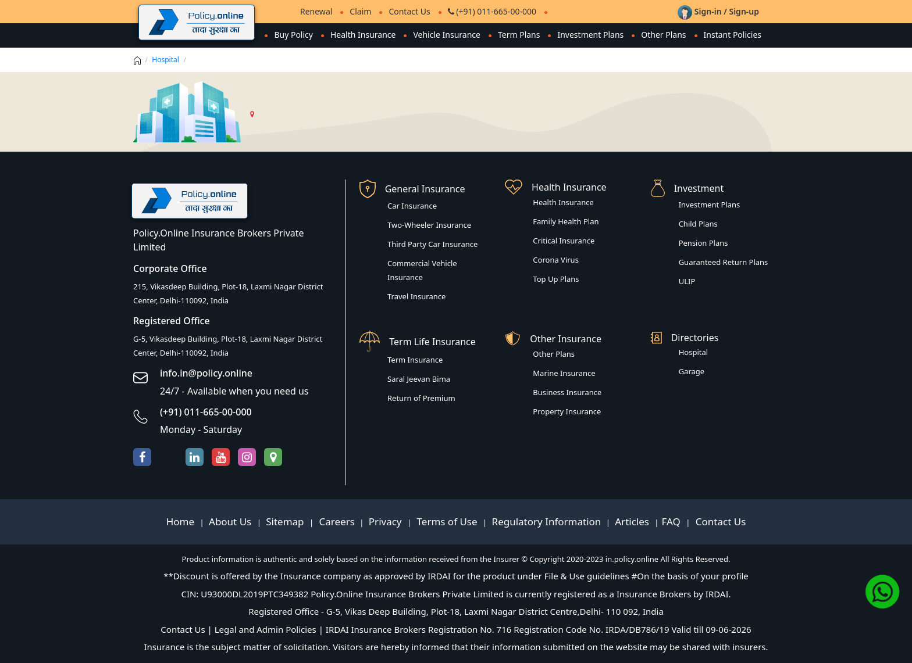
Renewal (316, 11)
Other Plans (663, 34)
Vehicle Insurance (446, 34)
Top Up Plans (556, 279)
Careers (335, 521)
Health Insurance (363, 34)
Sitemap (286, 521)
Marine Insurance (564, 373)
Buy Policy (293, 34)
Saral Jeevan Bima (418, 379)
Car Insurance (412, 205)
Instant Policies (732, 34)
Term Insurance (415, 359)
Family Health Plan (565, 221)
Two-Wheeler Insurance (429, 225)
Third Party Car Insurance (432, 244)
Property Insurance (567, 411)
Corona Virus (556, 260)
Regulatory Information (546, 521)
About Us (231, 521)
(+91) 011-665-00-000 (492, 11)
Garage (692, 371)
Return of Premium (421, 398)
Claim (360, 11)
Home (181, 521)
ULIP (687, 281)
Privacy (386, 521)
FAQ (672, 521)
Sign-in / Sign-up (718, 11)
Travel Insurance (416, 296)
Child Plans (698, 223)
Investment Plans (590, 34)
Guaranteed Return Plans (723, 262)
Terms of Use (447, 521)
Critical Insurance (563, 240)
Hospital (165, 59)
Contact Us (409, 11)
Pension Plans (703, 243)
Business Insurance (567, 392)
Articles (633, 521)
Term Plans (519, 34)
